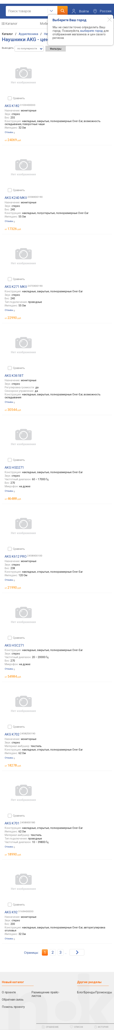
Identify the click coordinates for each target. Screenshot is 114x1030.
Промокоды (103, 992)
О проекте (9, 992)
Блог (80, 992)
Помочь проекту (13, 1007)
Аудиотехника (28, 34)
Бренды (89, 992)
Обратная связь (13, 999)
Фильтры (55, 48)
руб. (14, 140)
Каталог (11, 23)
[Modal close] (106, 19)
